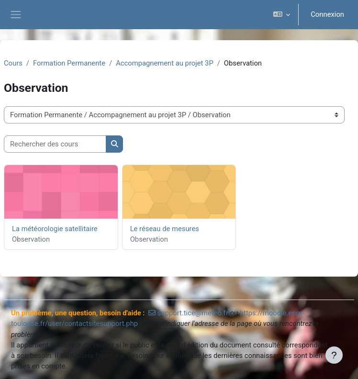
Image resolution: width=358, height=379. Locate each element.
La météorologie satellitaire (55, 228)
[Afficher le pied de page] (334, 355)
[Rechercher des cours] (55, 144)
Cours (13, 63)
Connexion (327, 14)
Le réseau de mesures (164, 228)
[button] (281, 14)
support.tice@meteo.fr (192, 313)
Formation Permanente (69, 63)
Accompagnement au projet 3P (164, 63)
